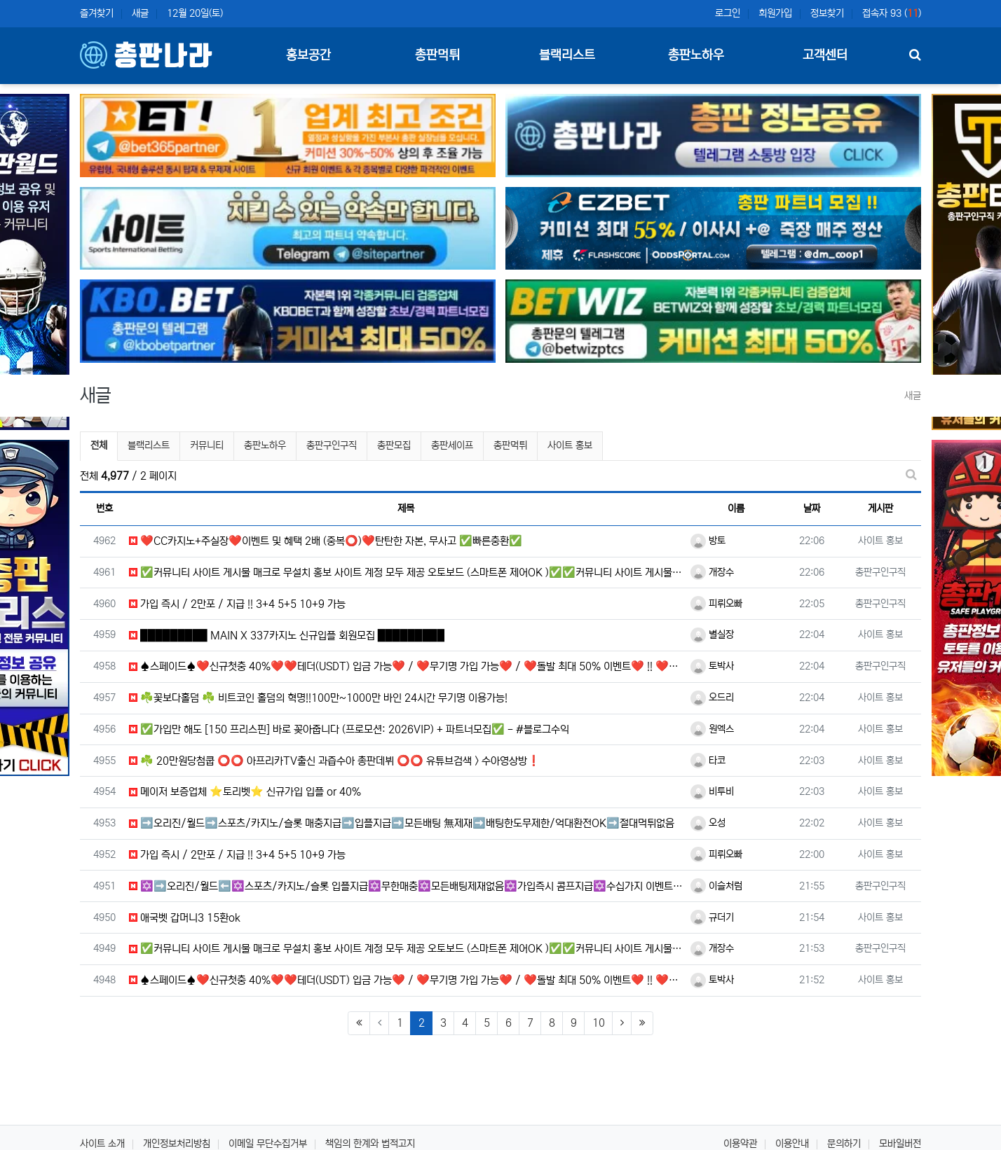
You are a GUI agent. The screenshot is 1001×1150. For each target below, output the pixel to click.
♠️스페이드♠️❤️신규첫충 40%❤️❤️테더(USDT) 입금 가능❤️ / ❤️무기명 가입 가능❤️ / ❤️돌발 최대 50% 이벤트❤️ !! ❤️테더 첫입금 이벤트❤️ (406, 666)
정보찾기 (827, 13)
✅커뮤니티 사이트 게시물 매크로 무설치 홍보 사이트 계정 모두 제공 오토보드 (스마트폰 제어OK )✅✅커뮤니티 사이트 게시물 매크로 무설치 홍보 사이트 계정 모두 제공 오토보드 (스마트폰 (406, 573)
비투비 (712, 791)
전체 (98, 445)
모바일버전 (900, 1143)
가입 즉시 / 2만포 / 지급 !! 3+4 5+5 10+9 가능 (237, 604)
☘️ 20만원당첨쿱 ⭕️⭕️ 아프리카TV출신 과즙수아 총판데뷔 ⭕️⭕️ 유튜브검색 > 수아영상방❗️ (334, 761)
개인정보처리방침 (176, 1143)
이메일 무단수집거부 (268, 1143)
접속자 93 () (891, 13)
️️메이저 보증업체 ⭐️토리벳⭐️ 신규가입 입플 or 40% (245, 792)
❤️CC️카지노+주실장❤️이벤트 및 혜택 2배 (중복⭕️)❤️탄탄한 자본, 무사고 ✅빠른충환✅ (325, 541)
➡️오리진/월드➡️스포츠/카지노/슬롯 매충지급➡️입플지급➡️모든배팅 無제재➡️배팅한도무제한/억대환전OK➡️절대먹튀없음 (401, 823)
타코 (708, 760)
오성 (708, 823)
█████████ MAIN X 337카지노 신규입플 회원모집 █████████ (286, 636)
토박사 (712, 666)
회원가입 (775, 13)
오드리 (712, 697)
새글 (140, 13)
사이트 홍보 (569, 445)
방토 (708, 540)
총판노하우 (265, 445)
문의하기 (844, 1143)
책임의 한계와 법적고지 (370, 1143)
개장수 (712, 572)
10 (598, 1023)
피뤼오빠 (716, 603)
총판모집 (394, 445)
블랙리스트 (149, 445)
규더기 (712, 917)
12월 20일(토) (195, 13)
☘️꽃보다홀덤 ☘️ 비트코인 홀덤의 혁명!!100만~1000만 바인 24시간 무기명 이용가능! (318, 698)
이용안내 (792, 1143)
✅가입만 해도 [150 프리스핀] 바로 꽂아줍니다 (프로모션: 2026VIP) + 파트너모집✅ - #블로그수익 (349, 729)
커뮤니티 (207, 445)
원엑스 (712, 729)
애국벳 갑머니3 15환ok (184, 918)
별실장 (712, 634)
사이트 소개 (102, 1143)
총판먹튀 (510, 445)
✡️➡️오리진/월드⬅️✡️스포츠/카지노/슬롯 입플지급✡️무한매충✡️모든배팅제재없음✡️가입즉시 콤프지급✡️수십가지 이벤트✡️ (406, 886)
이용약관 (740, 1143)
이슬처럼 (716, 886)
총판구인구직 (331, 445)
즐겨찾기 (97, 13)
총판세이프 (452, 445)
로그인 (727, 13)
